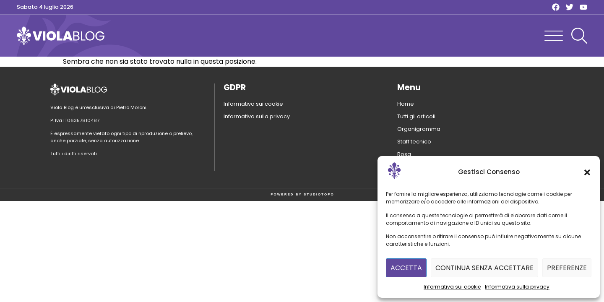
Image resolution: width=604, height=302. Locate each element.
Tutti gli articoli (416, 116)
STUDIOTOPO (319, 194)
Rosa (404, 154)
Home (405, 103)
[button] (587, 172)
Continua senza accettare (484, 268)
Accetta (406, 268)
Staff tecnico (414, 141)
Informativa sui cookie (452, 286)
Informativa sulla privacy (517, 286)
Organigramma (418, 129)
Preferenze (567, 268)
